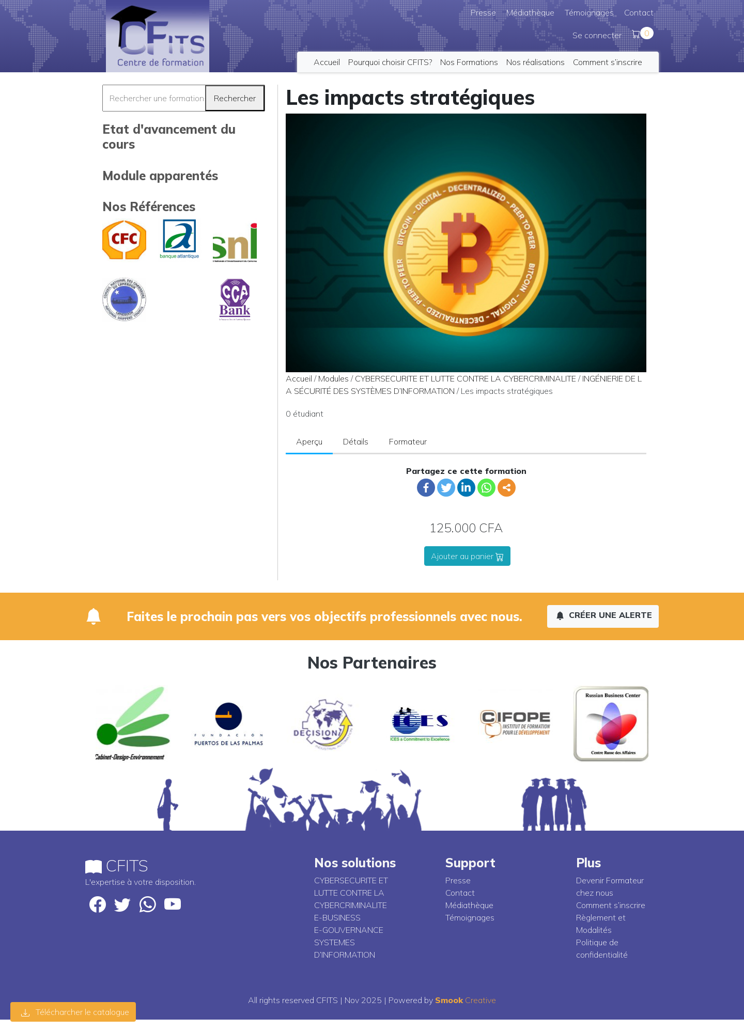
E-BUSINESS (337, 917)
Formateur (408, 441)
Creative (465, 1000)
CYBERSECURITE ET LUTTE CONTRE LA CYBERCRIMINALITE (465, 378)
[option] (133, 724)
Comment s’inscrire (607, 62)
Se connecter (597, 35)
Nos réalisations (535, 62)
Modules (333, 378)
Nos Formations (469, 62)
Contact (639, 12)
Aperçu (309, 441)
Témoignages (589, 12)
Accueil (327, 62)
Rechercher (235, 98)
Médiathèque (530, 12)
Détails (355, 441)
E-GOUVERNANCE (348, 930)
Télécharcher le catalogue (75, 1012)
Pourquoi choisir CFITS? (390, 62)
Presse (483, 12)
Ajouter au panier (467, 556)
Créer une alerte (604, 615)
